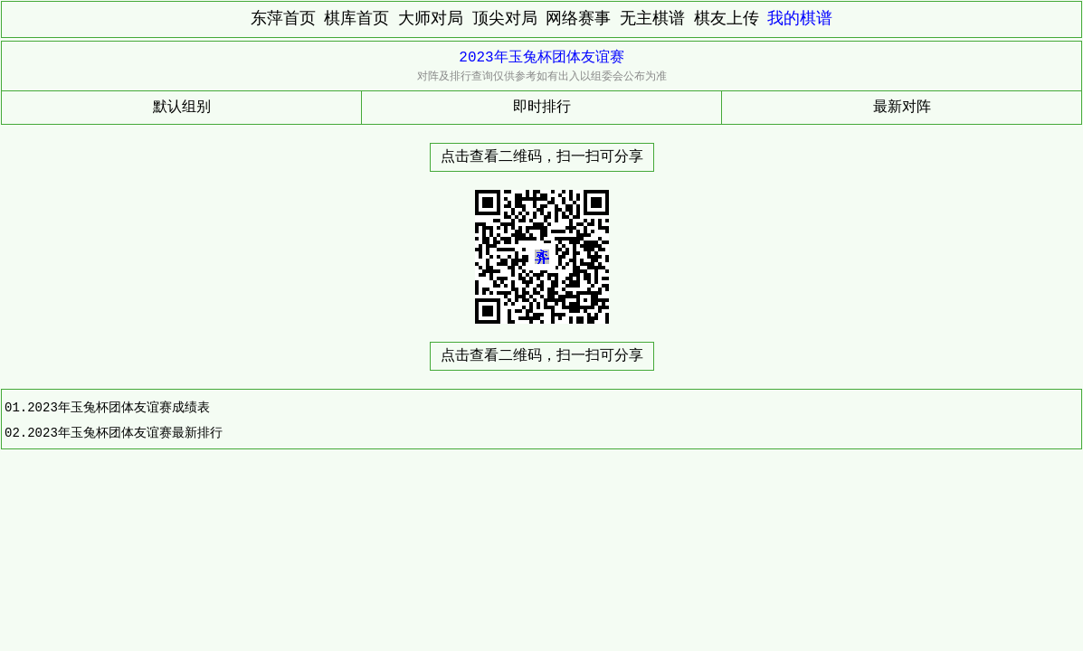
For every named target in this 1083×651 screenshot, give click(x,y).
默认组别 (182, 108)
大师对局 (430, 19)
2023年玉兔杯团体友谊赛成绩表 (118, 407)
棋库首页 (356, 19)
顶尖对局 (504, 19)
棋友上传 (726, 19)
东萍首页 (283, 19)
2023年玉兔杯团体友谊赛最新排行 (125, 432)
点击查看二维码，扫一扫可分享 (542, 157)
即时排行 (542, 108)
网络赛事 (578, 19)
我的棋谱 (799, 19)
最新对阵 (902, 108)
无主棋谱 (652, 19)
